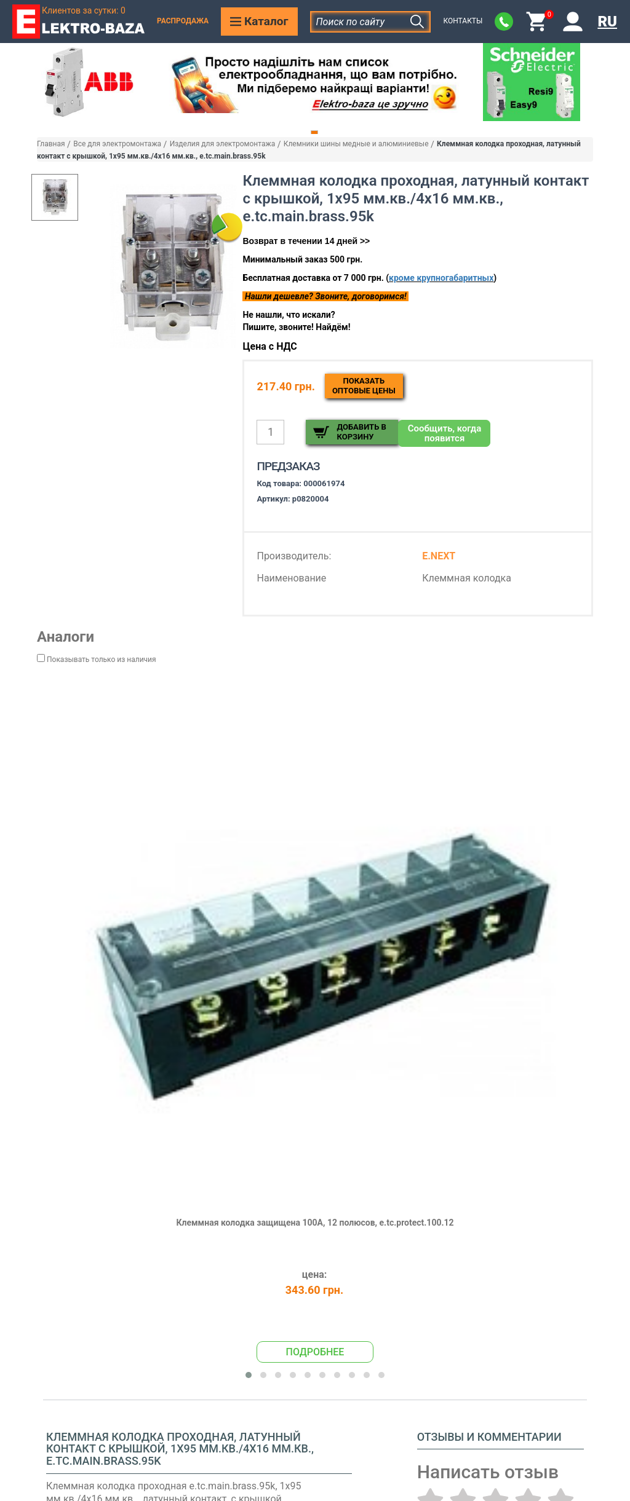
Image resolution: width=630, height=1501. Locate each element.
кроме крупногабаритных (441, 278)
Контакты (462, 21)
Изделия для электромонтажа (223, 144)
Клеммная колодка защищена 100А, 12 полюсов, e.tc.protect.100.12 (314, 1222)
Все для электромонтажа (117, 144)
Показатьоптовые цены (364, 385)
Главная (51, 144)
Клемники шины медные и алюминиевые (356, 144)
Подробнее (315, 1352)
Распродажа (183, 21)
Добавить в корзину (361, 431)
